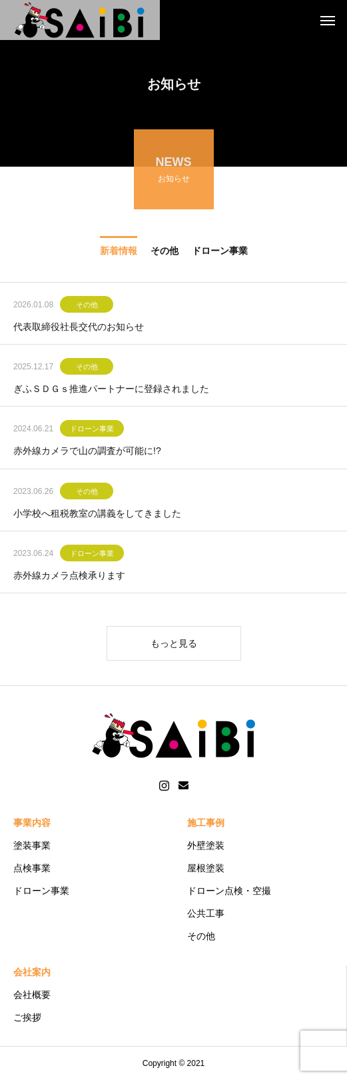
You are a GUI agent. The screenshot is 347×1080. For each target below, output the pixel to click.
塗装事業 (32, 845)
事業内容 (32, 822)
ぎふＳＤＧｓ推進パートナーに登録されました (111, 390)
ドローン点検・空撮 (229, 890)
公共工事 (205, 913)
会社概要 (32, 994)
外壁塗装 (205, 845)
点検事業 (32, 868)
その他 (87, 307)
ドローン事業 (92, 431)
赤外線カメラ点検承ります (69, 577)
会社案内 (32, 972)
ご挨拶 (27, 1017)
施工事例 (205, 822)
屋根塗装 (205, 868)
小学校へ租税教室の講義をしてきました (97, 515)
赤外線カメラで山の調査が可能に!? (87, 452)
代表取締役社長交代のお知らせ (78, 328)
